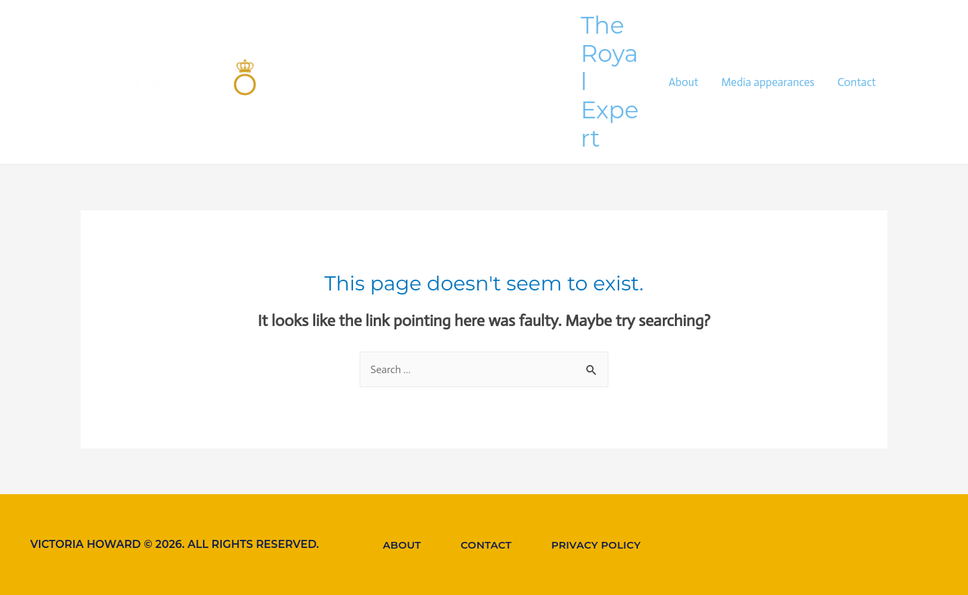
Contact (857, 82)
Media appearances (768, 82)
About (683, 82)
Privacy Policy (596, 545)
